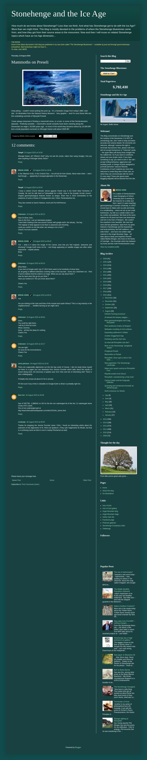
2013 (105, 423)
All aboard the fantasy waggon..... (117, 317)
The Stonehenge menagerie (124, 687)
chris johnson (23, 364)
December (109, 298)
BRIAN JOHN (23, 170)
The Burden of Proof (121, 702)
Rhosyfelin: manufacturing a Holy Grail (119, 377)
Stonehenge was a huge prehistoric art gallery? (123, 639)
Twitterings (106, 529)
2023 (105, 269)
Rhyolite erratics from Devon (115, 374)
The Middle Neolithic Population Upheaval (122, 590)
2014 (105, 419)
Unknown (22, 214)
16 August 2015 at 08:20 (42, 241)
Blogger (78, 747)
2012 (105, 426)
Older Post (87, 480)
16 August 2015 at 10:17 (36, 344)
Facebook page (108, 520)
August (108, 311)
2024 (105, 265)
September (109, 308)
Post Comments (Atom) (30, 484)
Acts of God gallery (109, 508)
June (107, 399)
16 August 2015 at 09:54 (36, 317)
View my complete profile (109, 247)
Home (52, 480)
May (107, 402)
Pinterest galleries (109, 523)
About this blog (108, 491)
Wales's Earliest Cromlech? (124, 606)
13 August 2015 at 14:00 (33, 153)
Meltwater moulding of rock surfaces (118, 329)
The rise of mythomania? (123, 572)
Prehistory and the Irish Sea (115, 339)
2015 (105, 295)
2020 (105, 278)
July (107, 395)
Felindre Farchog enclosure (115, 314)
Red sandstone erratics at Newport (118, 326)
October (108, 304)
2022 (105, 272)
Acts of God (106, 506)
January (108, 415)
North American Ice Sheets (115, 391)
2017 (105, 288)
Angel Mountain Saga (110, 514)
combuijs (22, 422)
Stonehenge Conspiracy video (113, 526)
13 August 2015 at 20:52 (33, 188)
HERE (24, 49)
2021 (105, 275)
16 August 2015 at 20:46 (35, 395)
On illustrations (108, 494)
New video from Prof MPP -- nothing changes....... (124, 622)
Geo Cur (21, 395)
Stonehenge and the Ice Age (58, 13)
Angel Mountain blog (110, 511)
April (107, 405)
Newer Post (16, 480)
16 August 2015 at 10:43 (39, 364)
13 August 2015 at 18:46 (42, 170)
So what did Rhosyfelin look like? (117, 343)
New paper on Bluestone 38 (124, 655)
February (108, 412)
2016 (105, 292)
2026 (105, 259)
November (109, 301)
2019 (105, 282)
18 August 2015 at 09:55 (35, 422)
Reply (20, 162)
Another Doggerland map (114, 336)
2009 (105, 436)
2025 (105, 262)
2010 (105, 432)
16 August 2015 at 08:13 (36, 214)
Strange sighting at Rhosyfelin (121, 720)
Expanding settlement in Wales (116, 332)
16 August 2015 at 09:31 (42, 295)
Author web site (108, 517)
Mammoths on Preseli (113, 354)
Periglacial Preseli (111, 351)
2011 (105, 429)
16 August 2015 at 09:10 (36, 263)
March (107, 408)
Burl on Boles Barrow (122, 670)
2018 (105, 285)
